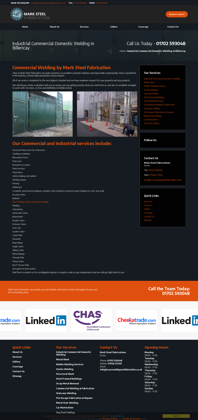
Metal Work (149, 82)
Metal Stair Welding (153, 116)
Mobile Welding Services (155, 86)
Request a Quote (176, 14)
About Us (54, 26)
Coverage (143, 26)
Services (84, 26)
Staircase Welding (152, 108)
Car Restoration (151, 119)
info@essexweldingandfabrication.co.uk (48, 3)
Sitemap (147, 220)
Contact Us (173, 26)
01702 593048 (80, 3)
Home (25, 26)
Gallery (113, 26)
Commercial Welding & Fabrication (159, 104)
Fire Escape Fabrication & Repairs (159, 112)
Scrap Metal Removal (153, 101)
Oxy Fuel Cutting (151, 123)
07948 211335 (101, 3)
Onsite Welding (151, 90)
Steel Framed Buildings (154, 97)
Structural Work (151, 93)
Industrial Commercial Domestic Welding (162, 78)
